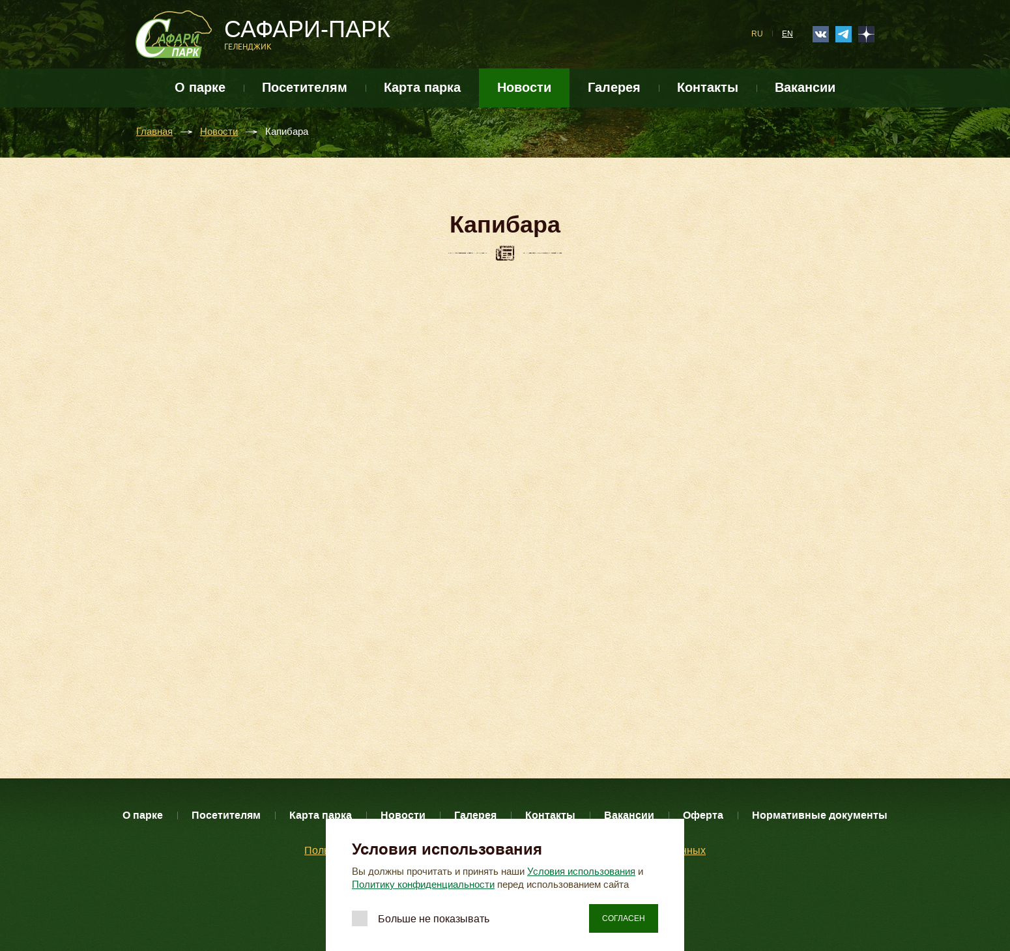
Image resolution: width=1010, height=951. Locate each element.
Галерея (614, 87)
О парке (200, 87)
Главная (154, 132)
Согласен (623, 918)
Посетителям (304, 87)
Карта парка (422, 87)
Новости (524, 87)
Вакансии (805, 87)
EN (787, 34)
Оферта (703, 815)
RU (757, 34)
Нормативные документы (819, 815)
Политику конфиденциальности (423, 884)
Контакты (707, 87)
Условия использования (581, 871)
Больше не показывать (433, 919)
